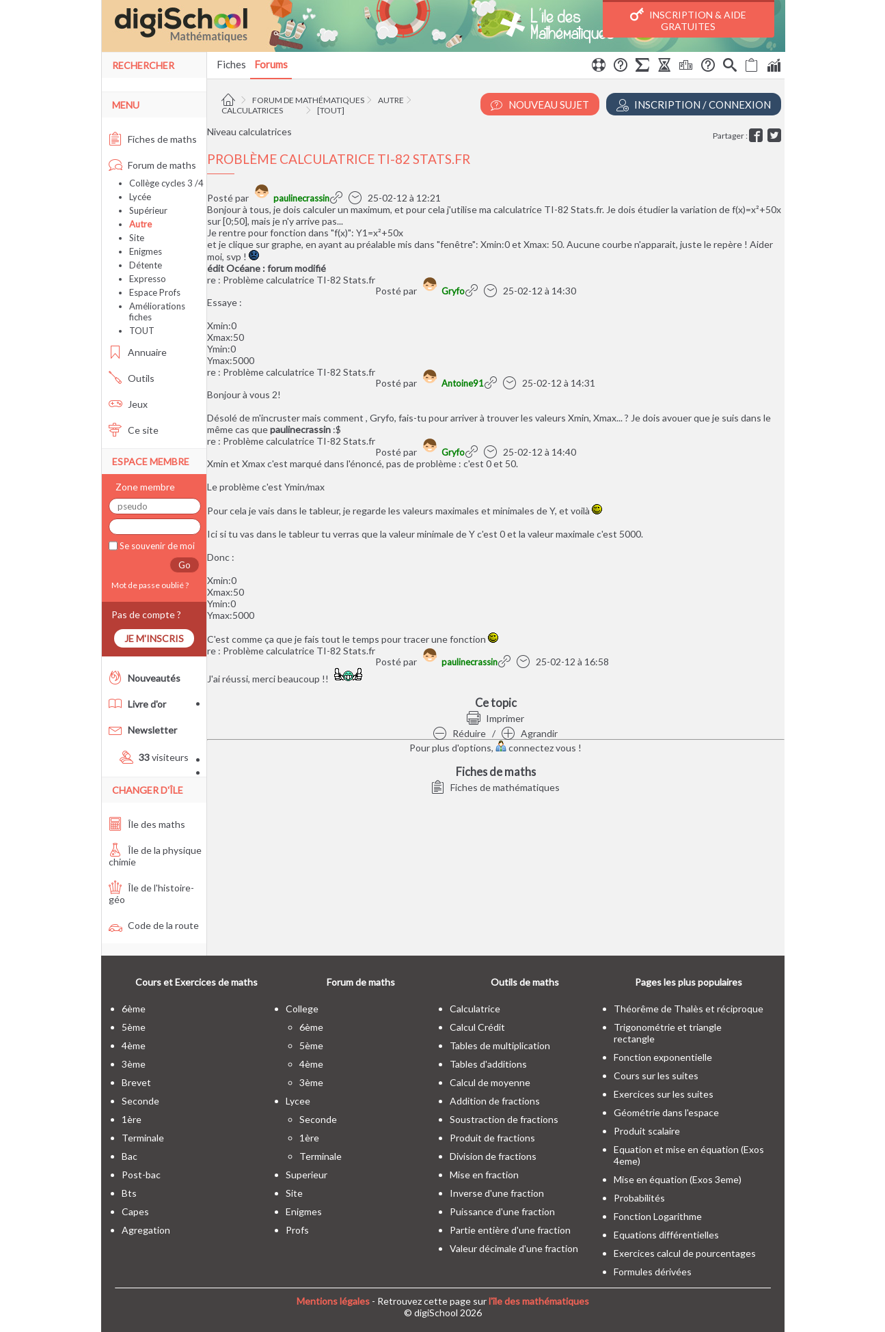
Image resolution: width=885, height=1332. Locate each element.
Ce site (134, 430)
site (294, 1193)
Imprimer (495, 718)
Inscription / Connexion (693, 104)
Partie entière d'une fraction (510, 1230)
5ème (134, 1027)
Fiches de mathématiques (495, 787)
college (302, 1008)
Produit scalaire (647, 1131)
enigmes (304, 1211)
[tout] (330, 110)
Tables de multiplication (500, 1045)
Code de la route (154, 925)
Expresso (147, 278)
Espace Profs (154, 292)
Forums (271, 64)
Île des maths (147, 824)
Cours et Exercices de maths (196, 982)
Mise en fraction (484, 1174)
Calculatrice (475, 1008)
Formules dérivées (653, 1271)
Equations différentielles (666, 1234)
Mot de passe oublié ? (149, 585)
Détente (145, 265)
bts (129, 1193)
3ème (134, 1064)
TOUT (141, 330)
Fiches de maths (153, 139)
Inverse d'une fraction (497, 1193)
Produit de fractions (492, 1137)
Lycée (140, 196)
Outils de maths (525, 982)
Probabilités (639, 1198)
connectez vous (535, 747)
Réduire (459, 733)
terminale (143, 1137)
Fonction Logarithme (658, 1216)
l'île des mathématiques (539, 1301)
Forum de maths (152, 165)
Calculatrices (252, 110)
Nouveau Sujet (540, 104)
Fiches (231, 64)
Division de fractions (493, 1156)
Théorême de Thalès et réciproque (688, 1008)
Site (136, 237)
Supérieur (148, 210)
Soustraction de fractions (504, 1119)
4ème (134, 1045)
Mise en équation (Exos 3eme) (677, 1179)
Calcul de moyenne (490, 1082)
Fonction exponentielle (663, 1057)
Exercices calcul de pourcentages (685, 1253)
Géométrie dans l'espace (666, 1112)
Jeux (128, 404)
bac (129, 1156)
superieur (306, 1174)
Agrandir (530, 733)
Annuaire (138, 352)
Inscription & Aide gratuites (688, 20)
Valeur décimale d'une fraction (514, 1248)
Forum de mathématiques (308, 100)
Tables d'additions (488, 1064)
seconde (140, 1101)
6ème (134, 1008)
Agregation (146, 1230)
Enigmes (145, 251)
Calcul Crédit (477, 1027)
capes (135, 1211)
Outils (131, 378)
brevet (136, 1082)
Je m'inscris (154, 638)
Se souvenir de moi (156, 545)
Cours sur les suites (656, 1075)
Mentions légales (333, 1301)
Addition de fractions (495, 1101)
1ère (131, 1119)
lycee (298, 1101)
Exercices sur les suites (663, 1094)
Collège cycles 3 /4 (166, 183)
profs (297, 1230)
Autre (391, 100)
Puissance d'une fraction (502, 1211)
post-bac (141, 1174)
